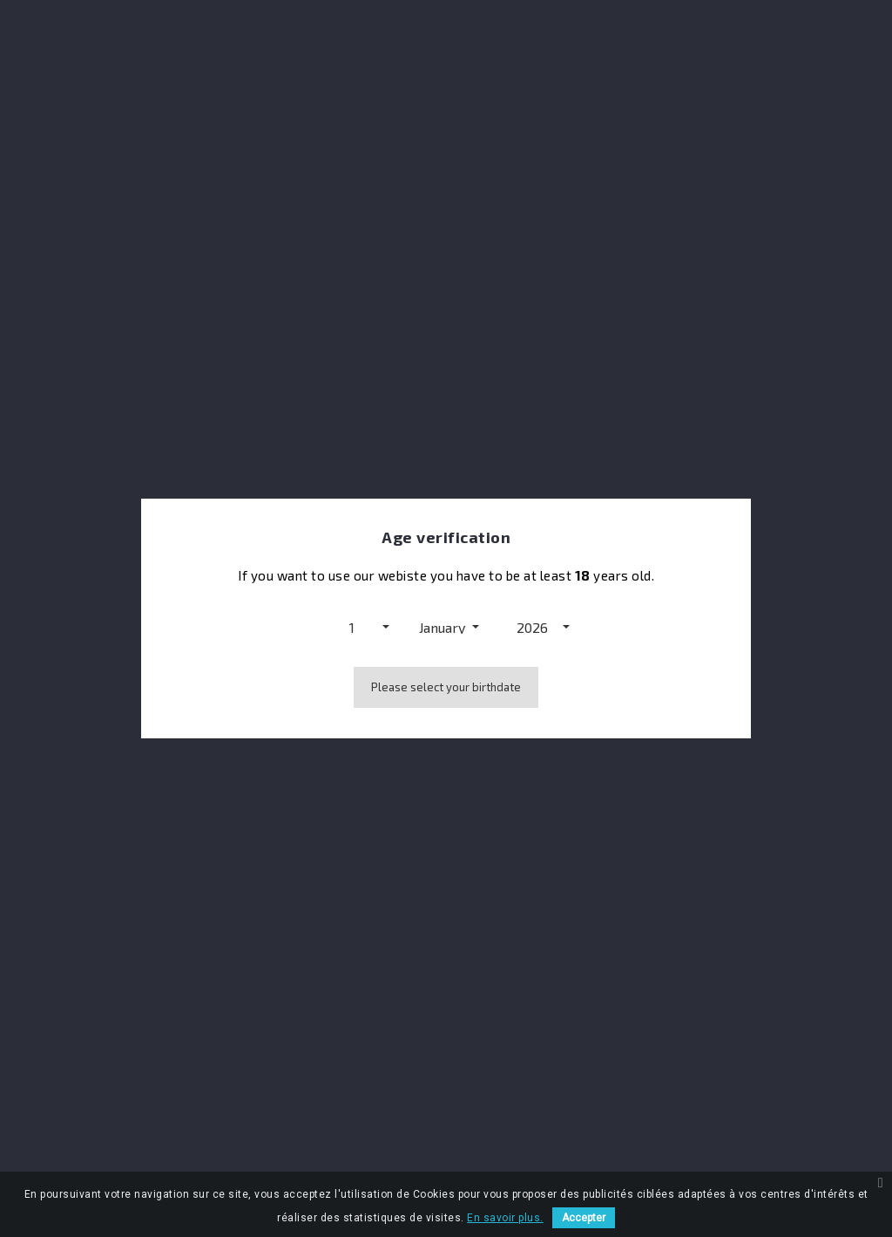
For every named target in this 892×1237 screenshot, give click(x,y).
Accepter (583, 1218)
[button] (356, 627)
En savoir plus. (505, 1218)
